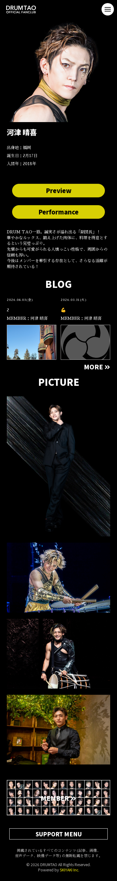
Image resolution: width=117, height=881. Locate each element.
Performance (58, 211)
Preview (59, 190)
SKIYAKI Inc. (69, 869)
